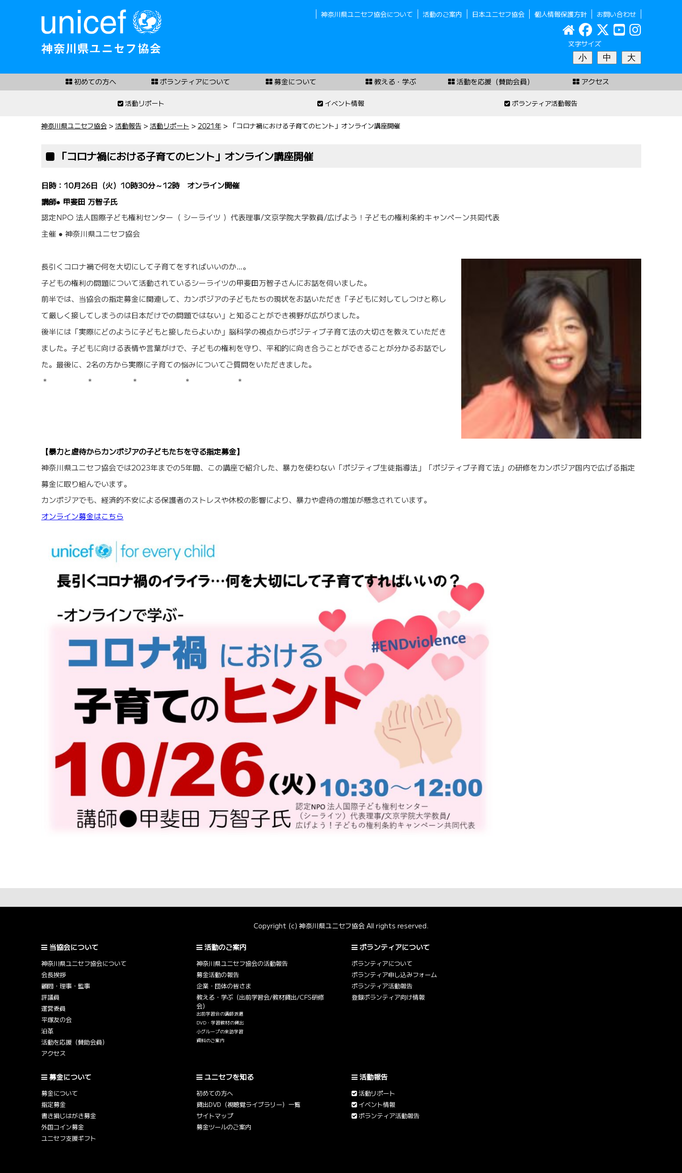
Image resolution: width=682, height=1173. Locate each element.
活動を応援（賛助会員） (74, 1042)
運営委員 (53, 1008)
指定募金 (53, 1104)
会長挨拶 (53, 974)
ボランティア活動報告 (382, 985)
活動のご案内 (442, 14)
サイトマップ (214, 1115)
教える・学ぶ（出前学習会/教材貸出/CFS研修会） (260, 1001)
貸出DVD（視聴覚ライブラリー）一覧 (248, 1104)
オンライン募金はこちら (82, 516)
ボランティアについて (382, 963)
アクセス (53, 1053)
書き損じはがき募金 (68, 1115)
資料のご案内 (210, 1040)
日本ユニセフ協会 (498, 14)
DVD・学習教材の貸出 (220, 1022)
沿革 (47, 1030)
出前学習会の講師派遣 (219, 1013)
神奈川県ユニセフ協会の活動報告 (242, 963)
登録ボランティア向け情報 (388, 997)
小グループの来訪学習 (219, 1031)
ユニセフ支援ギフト (68, 1138)
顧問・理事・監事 (65, 985)
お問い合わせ (616, 14)
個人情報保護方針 (560, 14)
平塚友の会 (56, 1019)
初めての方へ (214, 1093)
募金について (59, 1093)
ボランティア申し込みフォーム (394, 974)
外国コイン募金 (62, 1126)
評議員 (50, 997)
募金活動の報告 (217, 974)
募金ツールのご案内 (223, 1126)
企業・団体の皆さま (223, 985)
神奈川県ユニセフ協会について (367, 14)
